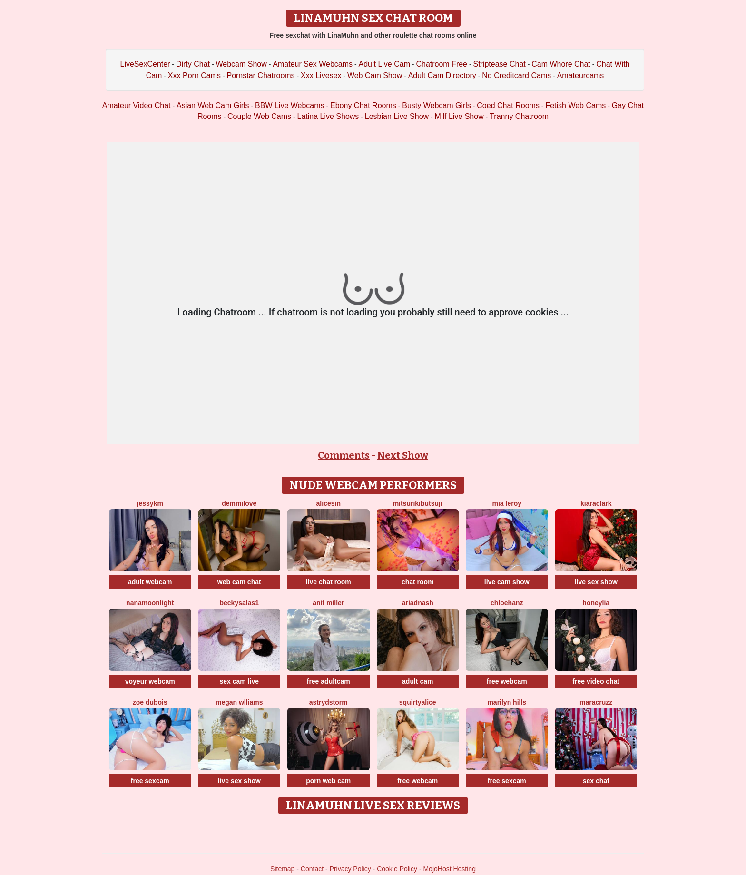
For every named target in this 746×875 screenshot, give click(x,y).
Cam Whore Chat (560, 64)
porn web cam (328, 781)
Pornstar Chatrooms (260, 75)
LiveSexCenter (145, 64)
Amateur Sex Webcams (313, 64)
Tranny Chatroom (519, 116)
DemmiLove (239, 503)
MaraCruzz (595, 702)
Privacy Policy (350, 869)
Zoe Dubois (150, 702)
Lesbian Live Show (397, 116)
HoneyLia (595, 603)
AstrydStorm (328, 702)
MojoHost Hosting (449, 869)
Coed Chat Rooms (508, 105)
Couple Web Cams (259, 116)
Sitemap (282, 869)
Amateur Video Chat (136, 105)
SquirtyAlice (417, 702)
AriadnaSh (417, 603)
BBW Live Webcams (289, 105)
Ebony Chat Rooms (363, 105)
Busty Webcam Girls (436, 105)
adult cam (417, 681)
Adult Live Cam (384, 64)
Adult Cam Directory (442, 75)
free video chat (595, 681)
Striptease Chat (499, 64)
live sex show (596, 582)
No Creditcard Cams (516, 75)
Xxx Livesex (321, 75)
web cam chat (239, 582)
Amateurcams (580, 75)
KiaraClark (595, 503)
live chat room (328, 582)
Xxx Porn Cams (194, 75)
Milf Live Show (459, 116)
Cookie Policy (397, 869)
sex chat (596, 781)
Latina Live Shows (328, 116)
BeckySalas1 (239, 603)
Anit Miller (328, 603)
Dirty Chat (193, 64)
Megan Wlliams (239, 702)
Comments (344, 455)
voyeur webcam (150, 681)
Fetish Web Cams (575, 105)
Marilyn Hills (506, 702)
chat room (418, 582)
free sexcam (150, 781)
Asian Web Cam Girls (213, 105)
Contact (312, 869)
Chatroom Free (441, 64)
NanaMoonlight (150, 603)
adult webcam (150, 582)
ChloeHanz (507, 603)
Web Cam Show (374, 75)
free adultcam (328, 681)
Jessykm (150, 503)
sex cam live (239, 681)
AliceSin (328, 503)
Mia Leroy (506, 503)
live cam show (507, 582)
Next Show (402, 455)
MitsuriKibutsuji (417, 503)
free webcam (507, 681)
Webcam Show (241, 64)
